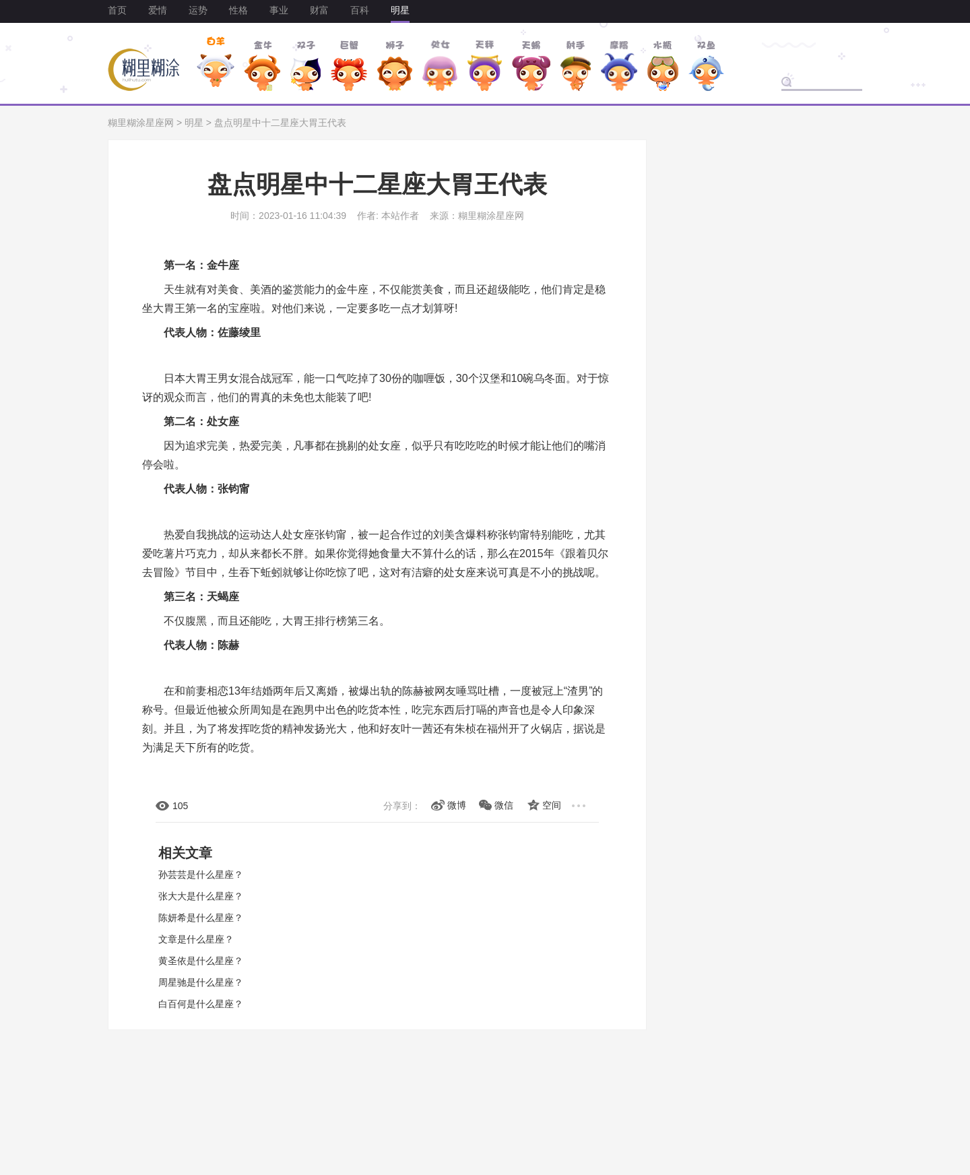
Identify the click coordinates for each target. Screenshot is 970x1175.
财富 (319, 10)
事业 (278, 10)
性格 (238, 10)
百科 (359, 10)
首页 (117, 10)
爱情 (157, 10)
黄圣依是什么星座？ (200, 960)
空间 (551, 805)
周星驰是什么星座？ (200, 982)
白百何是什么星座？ (200, 1003)
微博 (456, 805)
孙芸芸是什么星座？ (200, 874)
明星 (400, 10)
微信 (503, 805)
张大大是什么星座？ (200, 896)
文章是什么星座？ (196, 939)
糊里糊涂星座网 (141, 122)
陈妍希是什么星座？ (200, 917)
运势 (198, 10)
